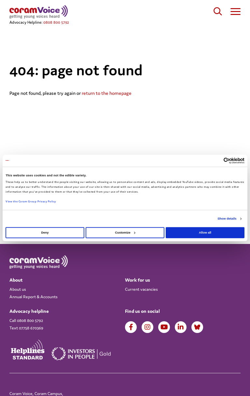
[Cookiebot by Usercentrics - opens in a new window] (216, 161)
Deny (45, 232)
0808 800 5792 (56, 22)
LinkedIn (181, 327)
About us (17, 289)
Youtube (164, 327)
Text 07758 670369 (26, 328)
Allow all (205, 232)
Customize (125, 232)
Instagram (147, 327)
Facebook (131, 327)
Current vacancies (141, 289)
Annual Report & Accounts (33, 297)
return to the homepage (107, 93)
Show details (226, 218)
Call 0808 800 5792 (26, 320)
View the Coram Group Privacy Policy (31, 201)
